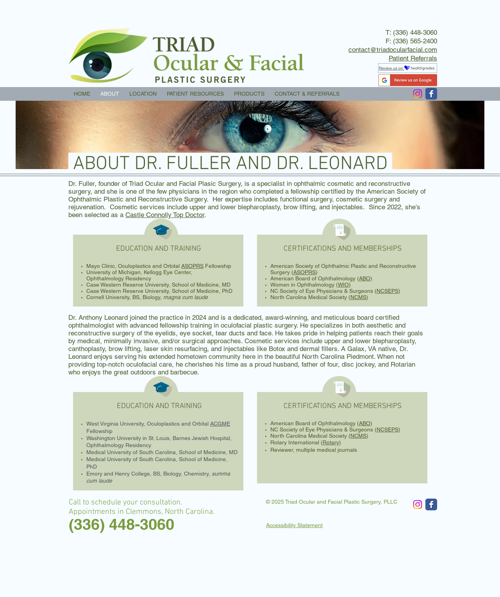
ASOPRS (192, 266)
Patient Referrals (413, 58)
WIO (343, 285)
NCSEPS (387, 291)
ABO (364, 278)
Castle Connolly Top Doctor (164, 215)
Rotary (331, 442)
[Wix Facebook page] (431, 94)
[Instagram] (417, 94)
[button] (195, 94)
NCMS (358, 297)
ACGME (220, 424)
